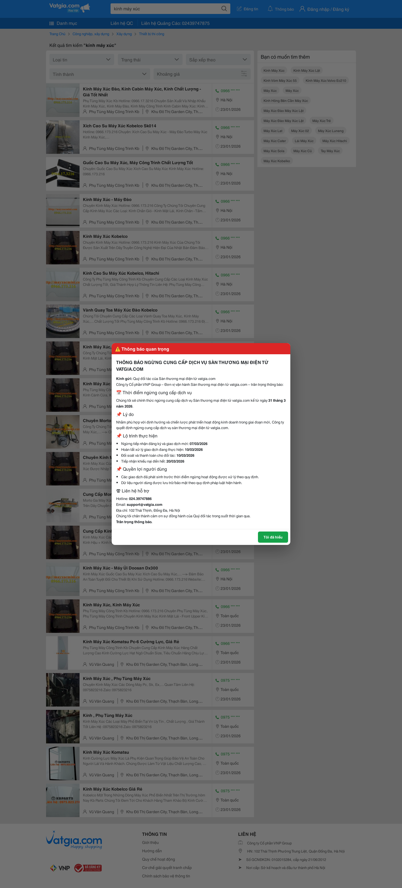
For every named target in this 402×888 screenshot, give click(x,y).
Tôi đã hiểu (273, 536)
